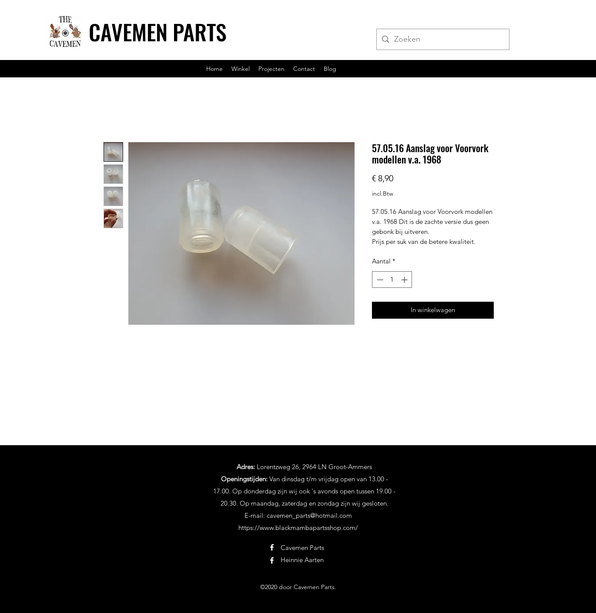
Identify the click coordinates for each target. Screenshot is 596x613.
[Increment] (405, 280)
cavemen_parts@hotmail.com (309, 515)
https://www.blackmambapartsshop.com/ (298, 527)
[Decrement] (379, 280)
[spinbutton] (392, 280)
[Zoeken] (442, 39)
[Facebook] (272, 547)
